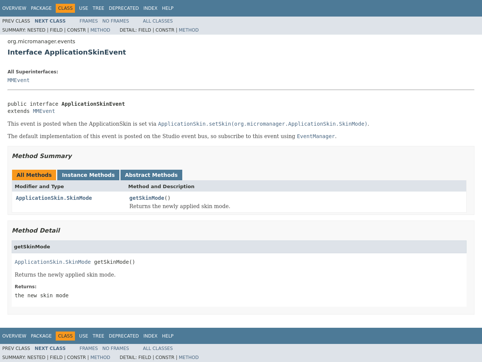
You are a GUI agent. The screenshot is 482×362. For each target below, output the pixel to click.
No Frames (115, 21)
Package (41, 8)
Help (168, 8)
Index (150, 8)
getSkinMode (147, 198)
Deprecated (124, 8)
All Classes (158, 21)
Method (100, 30)
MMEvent (19, 80)
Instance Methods (88, 175)
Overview (14, 8)
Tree (98, 8)
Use (83, 8)
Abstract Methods (151, 175)
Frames (88, 21)
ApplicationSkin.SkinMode (54, 198)
